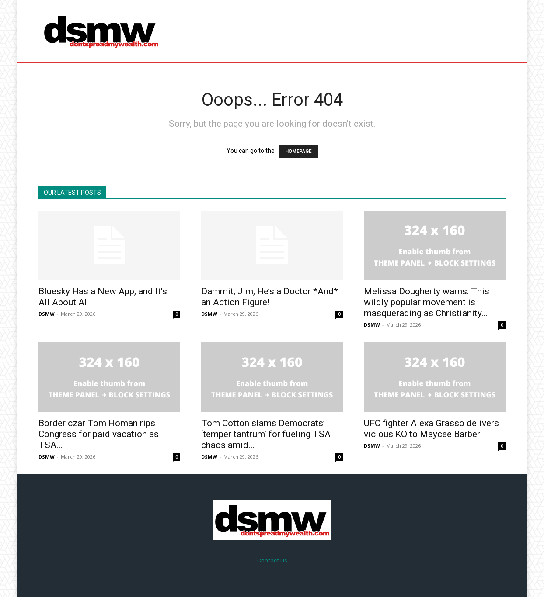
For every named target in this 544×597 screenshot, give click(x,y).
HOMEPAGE (298, 151)
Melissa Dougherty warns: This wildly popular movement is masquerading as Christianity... (426, 302)
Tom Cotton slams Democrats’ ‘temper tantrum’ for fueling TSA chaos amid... (266, 434)
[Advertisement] (345, 30)
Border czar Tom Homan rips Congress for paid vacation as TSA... (98, 434)
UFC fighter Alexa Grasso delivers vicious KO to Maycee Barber (431, 428)
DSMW (46, 314)
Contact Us (272, 560)
